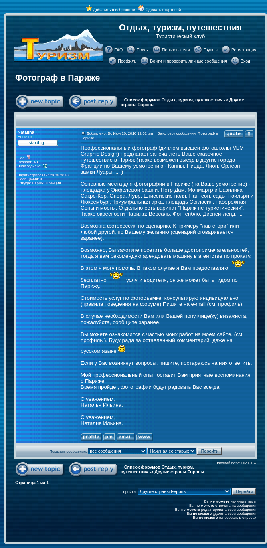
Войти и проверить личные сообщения (188, 61)
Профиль (127, 61)
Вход (245, 61)
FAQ (118, 49)
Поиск (142, 49)
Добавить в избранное (114, 10)
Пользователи (176, 49)
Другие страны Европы (179, 471)
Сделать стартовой (163, 10)
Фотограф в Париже (57, 78)
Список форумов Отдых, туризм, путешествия (173, 99)
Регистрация (243, 49)
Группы (210, 49)
